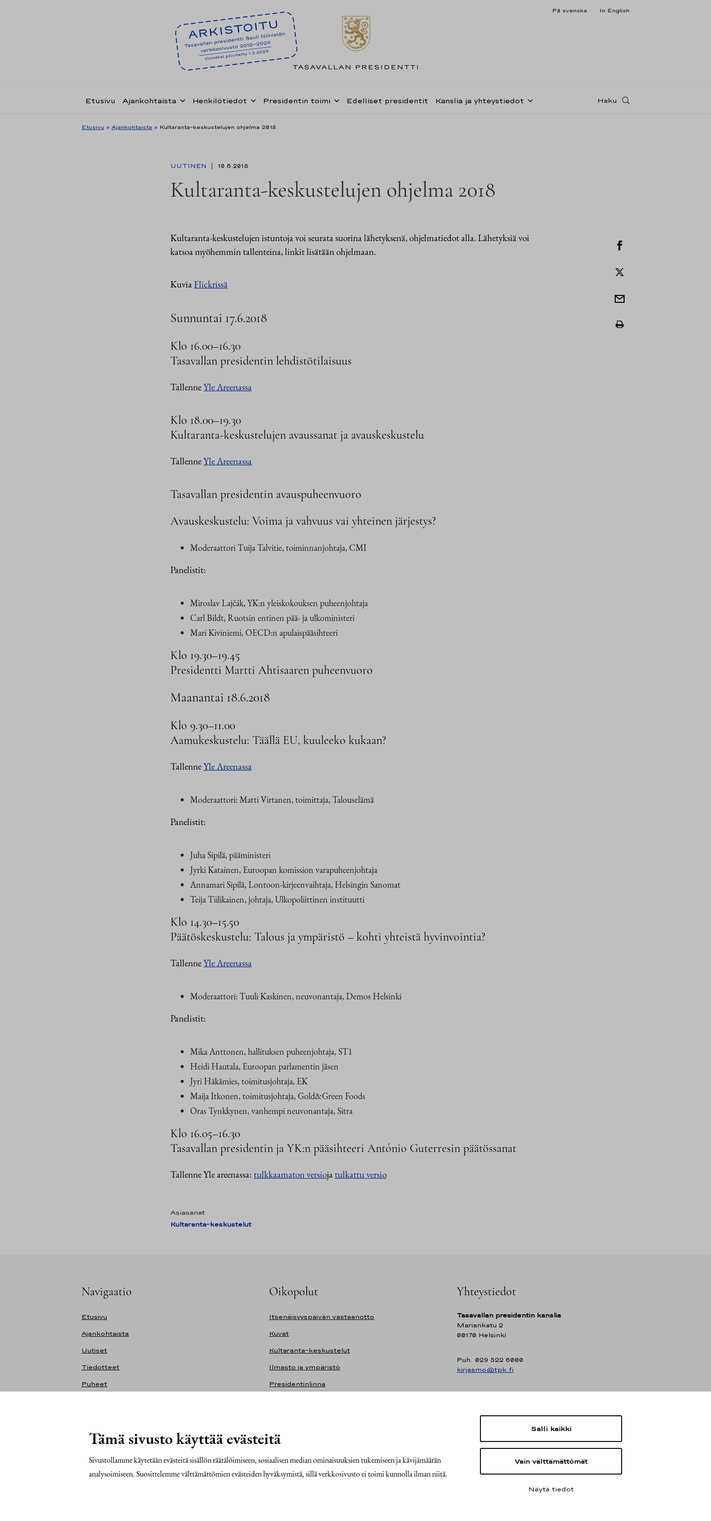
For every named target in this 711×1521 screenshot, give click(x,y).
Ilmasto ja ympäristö (304, 1367)
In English (614, 10)
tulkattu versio (361, 1174)
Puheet (94, 1384)
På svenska (569, 10)
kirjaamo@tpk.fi (485, 1369)
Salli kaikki (551, 1428)
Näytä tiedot (551, 1488)
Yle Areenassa (227, 387)
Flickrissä (211, 284)
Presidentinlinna (297, 1384)
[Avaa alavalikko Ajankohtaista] (180, 100)
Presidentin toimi (296, 100)
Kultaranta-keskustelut (210, 1224)
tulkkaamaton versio (290, 1174)
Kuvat (279, 1333)
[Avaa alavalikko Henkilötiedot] (251, 100)
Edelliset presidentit (387, 100)
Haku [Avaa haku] (607, 100)
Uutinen (189, 166)
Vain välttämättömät (551, 1461)
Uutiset (94, 1350)
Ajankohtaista (149, 100)
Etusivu (100, 100)
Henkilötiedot (219, 100)
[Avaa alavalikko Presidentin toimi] (334, 100)
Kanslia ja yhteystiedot (479, 100)
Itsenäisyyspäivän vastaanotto (321, 1317)
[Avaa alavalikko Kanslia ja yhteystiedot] (528, 100)
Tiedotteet (100, 1367)
